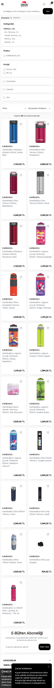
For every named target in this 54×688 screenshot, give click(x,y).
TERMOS (9, 29)
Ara (47, 11)
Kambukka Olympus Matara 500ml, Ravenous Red (12, 254)
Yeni (6, 97)
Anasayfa (5, 18)
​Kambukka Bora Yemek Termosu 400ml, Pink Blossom (12, 410)
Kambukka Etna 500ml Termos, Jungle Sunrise (40, 459)
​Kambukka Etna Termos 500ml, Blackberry (10, 203)
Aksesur (9, 42)
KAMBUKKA (7, 146)
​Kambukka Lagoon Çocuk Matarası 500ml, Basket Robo (39, 410)
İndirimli (8, 89)
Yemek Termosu (12, 35)
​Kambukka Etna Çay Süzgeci (39, 561)
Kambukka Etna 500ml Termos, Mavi (13, 513)
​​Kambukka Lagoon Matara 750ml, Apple (39, 354)
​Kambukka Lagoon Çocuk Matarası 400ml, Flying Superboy (11, 357)
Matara (9, 39)
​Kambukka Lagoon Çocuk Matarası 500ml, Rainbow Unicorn (11, 462)
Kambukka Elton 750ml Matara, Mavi (12, 561)
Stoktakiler (9, 81)
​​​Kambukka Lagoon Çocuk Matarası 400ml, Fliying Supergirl (40, 254)
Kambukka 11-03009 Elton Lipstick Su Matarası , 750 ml (12, 611)
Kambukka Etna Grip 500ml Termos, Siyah (39, 513)
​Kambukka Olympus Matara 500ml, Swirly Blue (12, 152)
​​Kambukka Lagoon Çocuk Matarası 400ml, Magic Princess (40, 305)
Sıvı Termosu (11, 32)
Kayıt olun (44, 647)
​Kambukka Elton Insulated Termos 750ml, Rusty (10, 305)
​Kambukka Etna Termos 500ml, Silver (39, 202)
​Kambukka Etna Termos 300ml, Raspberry (37, 152)
